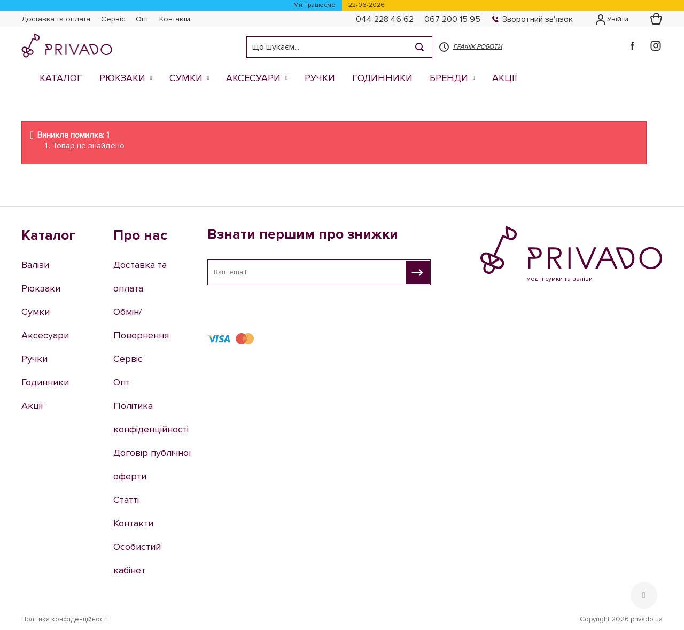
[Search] (419, 47)
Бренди (449, 78)
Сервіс (113, 18)
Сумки (186, 78)
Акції (504, 78)
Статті (126, 500)
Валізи (35, 265)
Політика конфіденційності (64, 619)
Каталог (61, 78)
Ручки (320, 78)
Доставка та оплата (55, 18)
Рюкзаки (122, 78)
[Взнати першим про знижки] (418, 272)
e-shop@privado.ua (531, 347)
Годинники (382, 78)
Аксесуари (253, 78)
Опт (142, 18)
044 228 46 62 (385, 19)
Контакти (174, 18)
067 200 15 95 (452, 19)
